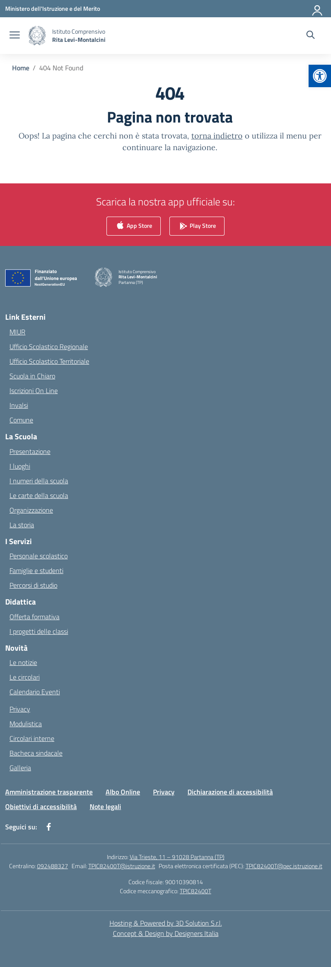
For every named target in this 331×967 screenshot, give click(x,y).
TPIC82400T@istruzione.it (121, 865)
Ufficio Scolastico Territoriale (49, 361)
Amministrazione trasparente (49, 792)
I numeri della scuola (38, 481)
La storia (21, 525)
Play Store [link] (197, 226)
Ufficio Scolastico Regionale (48, 346)
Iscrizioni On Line (33, 390)
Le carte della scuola (38, 495)
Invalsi (18, 405)
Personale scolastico (38, 556)
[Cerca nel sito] (310, 35)
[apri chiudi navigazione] (14, 36)
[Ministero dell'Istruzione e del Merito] (52, 8)
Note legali (105, 806)
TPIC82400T (195, 890)
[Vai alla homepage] (79, 35)
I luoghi (19, 466)
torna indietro (217, 136)
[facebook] (49, 827)
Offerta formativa (34, 616)
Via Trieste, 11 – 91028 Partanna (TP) (177, 856)
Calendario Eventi (34, 692)
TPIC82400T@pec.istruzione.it (284, 865)
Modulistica (25, 723)
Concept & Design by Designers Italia (166, 933)
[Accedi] (317, 8)
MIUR (17, 332)
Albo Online (123, 792)
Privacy (19, 709)
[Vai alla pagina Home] (20, 68)
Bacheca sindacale (35, 753)
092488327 (52, 865)
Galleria (20, 767)
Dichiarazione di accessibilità (230, 792)
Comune (21, 420)
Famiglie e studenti (36, 570)
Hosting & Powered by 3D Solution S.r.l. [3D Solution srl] (165, 923)
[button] (320, 76)
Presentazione (29, 451)
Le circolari (24, 677)
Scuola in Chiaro (32, 376)
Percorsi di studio (33, 585)
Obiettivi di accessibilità (41, 806)
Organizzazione (31, 510)
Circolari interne (31, 738)
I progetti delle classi (38, 631)
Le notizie (23, 662)
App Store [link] (133, 226)
